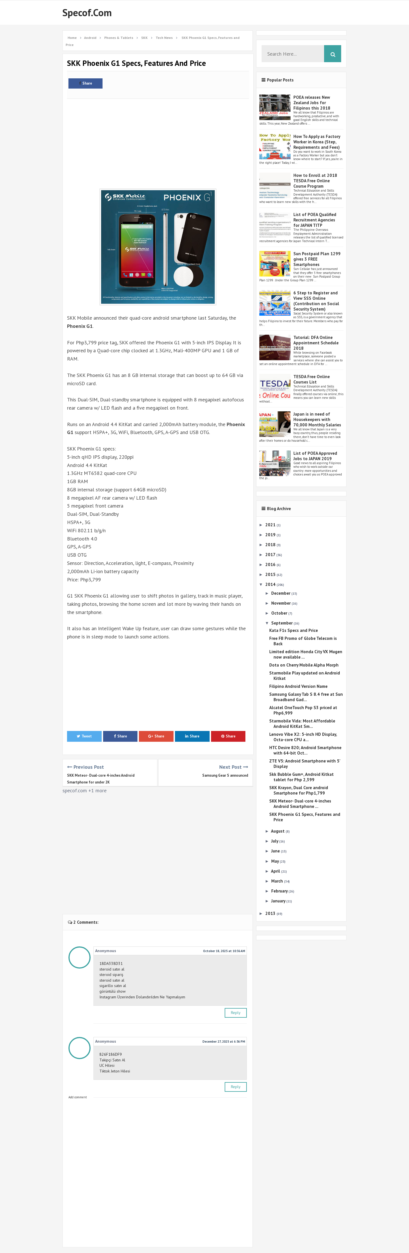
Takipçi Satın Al (112, 1060)
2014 (271, 584)
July (275, 841)
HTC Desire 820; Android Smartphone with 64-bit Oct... (305, 750)
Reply (236, 1012)
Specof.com (87, 12)
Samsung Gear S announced (225, 775)
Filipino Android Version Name (298, 686)
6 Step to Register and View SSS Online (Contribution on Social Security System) (316, 301)
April (276, 871)
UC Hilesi (106, 1065)
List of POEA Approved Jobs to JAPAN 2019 (315, 456)
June (276, 851)
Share (85, 83)
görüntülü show (112, 991)
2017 (270, 554)
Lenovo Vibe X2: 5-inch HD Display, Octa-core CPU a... (303, 737)
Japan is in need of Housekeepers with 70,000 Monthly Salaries (317, 419)
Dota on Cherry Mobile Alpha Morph (304, 665)
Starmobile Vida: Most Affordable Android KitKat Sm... (302, 723)
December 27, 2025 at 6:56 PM (224, 1042)
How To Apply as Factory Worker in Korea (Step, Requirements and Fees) (316, 142)
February (280, 891)
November (281, 603)
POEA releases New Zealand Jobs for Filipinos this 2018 (311, 103)
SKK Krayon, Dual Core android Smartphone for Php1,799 (298, 790)
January (278, 901)
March (277, 881)
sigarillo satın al (112, 985)
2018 (271, 544)
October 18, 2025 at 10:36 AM (224, 951)
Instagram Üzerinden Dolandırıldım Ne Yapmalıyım (142, 997)
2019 (271, 534)
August (278, 831)
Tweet (84, 736)
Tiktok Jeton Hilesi (114, 1071)
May (275, 861)
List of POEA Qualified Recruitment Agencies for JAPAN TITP (314, 220)
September (282, 623)
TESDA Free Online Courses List (311, 379)
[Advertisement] (158, 140)
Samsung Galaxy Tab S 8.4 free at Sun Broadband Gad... (306, 697)
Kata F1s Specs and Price (293, 630)
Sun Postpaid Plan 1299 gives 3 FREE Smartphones (317, 259)
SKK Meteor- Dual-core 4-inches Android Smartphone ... (300, 803)
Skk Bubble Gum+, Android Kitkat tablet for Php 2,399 (301, 777)
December (281, 593)
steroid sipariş (111, 974)
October (279, 613)
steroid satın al (111, 969)
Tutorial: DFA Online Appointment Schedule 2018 (316, 343)
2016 (271, 564)
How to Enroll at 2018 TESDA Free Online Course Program (315, 181)
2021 (271, 524)
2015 (271, 574)
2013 (271, 913)
